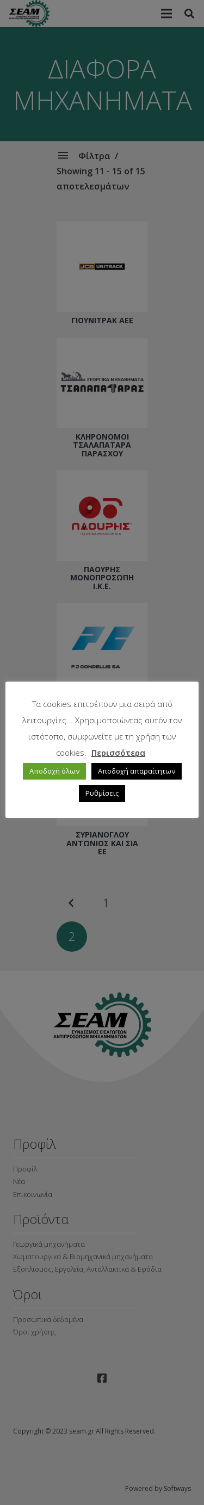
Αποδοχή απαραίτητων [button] (136, 771)
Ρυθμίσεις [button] (102, 793)
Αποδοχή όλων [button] (54, 771)
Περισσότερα (118, 752)
